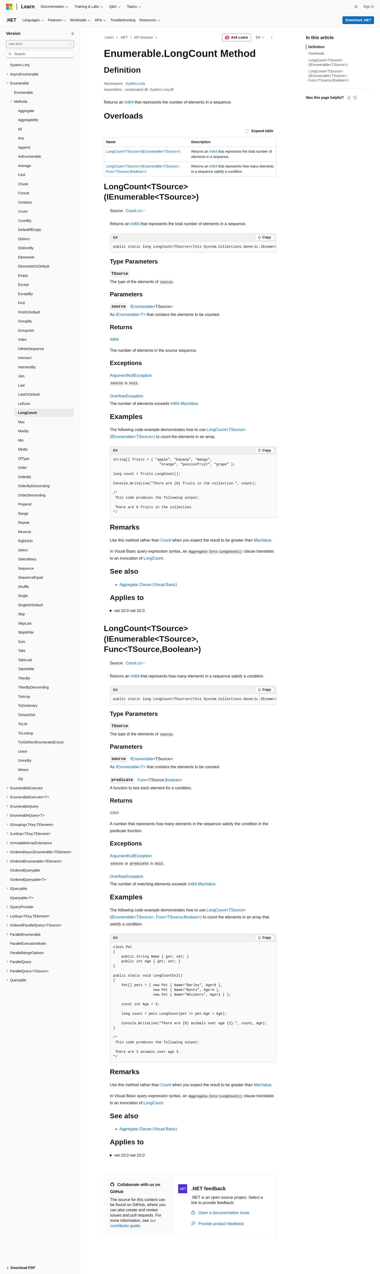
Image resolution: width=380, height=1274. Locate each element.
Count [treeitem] (22, 211)
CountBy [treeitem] (25, 221)
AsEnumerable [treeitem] (29, 156)
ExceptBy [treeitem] (25, 294)
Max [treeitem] (21, 422)
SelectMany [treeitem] (27, 559)
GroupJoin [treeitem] (26, 330)
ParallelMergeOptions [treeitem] (27, 953)
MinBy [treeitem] (23, 449)
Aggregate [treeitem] (26, 111)
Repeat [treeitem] (23, 523)
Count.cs (134, 211)
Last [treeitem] (21, 385)
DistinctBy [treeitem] (26, 248)
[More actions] (271, 38)
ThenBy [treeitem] (24, 678)
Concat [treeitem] (23, 193)
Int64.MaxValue (184, 403)
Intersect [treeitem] (25, 358)
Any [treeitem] (21, 138)
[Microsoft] (9, 7)
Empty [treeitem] (23, 276)
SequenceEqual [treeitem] (30, 577)
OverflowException (126, 396)
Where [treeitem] (23, 770)
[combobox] (40, 44)
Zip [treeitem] (20, 779)
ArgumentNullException (131, 375)
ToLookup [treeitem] (25, 733)
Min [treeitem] (21, 440)
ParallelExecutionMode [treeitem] (28, 944)
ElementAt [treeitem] (26, 257)
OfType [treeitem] (23, 459)
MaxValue (262, 540)
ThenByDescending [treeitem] (33, 687)
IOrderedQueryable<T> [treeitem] (28, 880)
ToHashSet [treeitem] (26, 715)
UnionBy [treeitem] (24, 760)
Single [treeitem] (23, 596)
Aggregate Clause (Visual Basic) (148, 584)
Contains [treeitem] (25, 202)
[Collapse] (72, 33)
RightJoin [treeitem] (25, 541)
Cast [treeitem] (21, 175)
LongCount (153, 558)
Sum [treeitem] (21, 642)
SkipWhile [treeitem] (26, 632)
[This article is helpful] (349, 98)
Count (165, 540)
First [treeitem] (21, 303)
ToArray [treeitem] (24, 697)
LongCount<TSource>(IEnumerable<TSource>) (143, 151)
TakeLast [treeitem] (25, 660)
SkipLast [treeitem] (25, 623)
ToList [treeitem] (22, 724)
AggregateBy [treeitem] (28, 120)
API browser (143, 37)
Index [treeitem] (22, 339)
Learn (109, 37)
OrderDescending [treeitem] (32, 495)
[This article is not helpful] (355, 98)
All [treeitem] (20, 129)
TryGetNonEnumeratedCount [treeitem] (41, 742)
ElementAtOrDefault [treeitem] (33, 266)
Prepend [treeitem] (24, 504)
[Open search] (356, 6)
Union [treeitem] (22, 751)
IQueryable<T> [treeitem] (21, 898)
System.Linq (135, 83)
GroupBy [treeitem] (25, 321)
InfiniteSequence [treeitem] (31, 349)
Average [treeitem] (24, 166)
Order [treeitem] (22, 468)
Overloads (316, 53)
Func (142, 780)
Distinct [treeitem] (24, 239)
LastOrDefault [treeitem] (29, 394)
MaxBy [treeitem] (23, 431)
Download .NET (358, 20)
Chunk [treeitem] (23, 184)
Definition (316, 47)
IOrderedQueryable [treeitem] (25, 870)
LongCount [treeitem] (27, 413)
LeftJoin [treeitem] (24, 404)
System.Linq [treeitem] (19, 65)
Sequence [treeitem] (26, 568)
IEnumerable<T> (131, 314)
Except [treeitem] (23, 285)
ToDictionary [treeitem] (27, 706)
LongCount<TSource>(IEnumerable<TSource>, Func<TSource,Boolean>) (328, 75)
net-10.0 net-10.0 (129, 611)
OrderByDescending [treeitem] (34, 486)
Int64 (129, 102)
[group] (193, 246)
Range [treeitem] (23, 514)
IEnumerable (141, 306)
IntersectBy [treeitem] (27, 367)
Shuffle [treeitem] (23, 587)
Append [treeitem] (24, 147)
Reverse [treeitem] (24, 532)
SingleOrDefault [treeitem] (30, 605)
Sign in (368, 7)
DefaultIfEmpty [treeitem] (29, 230)
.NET (124, 37)
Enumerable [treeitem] (23, 93)
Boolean (172, 780)
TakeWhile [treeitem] (26, 669)
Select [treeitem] (23, 550)
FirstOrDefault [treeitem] (29, 312)
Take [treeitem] (22, 651)
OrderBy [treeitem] (24, 477)
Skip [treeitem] (21, 614)
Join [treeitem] (21, 376)
